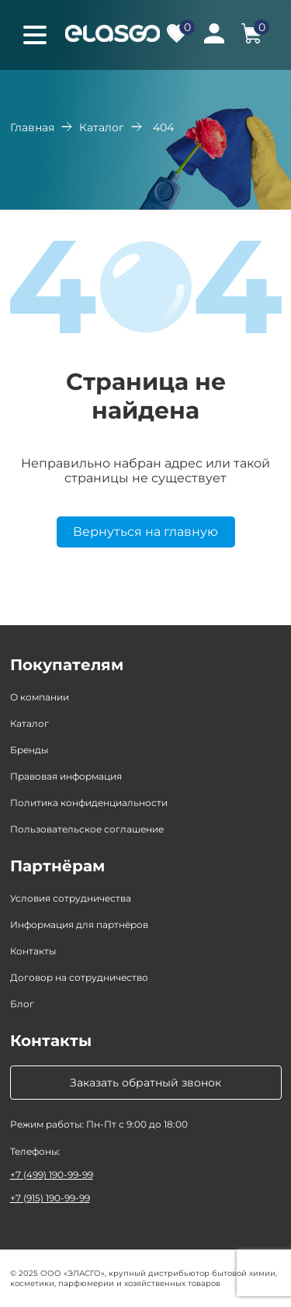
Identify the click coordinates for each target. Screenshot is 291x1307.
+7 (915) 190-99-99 (50, 1198)
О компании (39, 697)
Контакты (33, 951)
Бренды (29, 750)
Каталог (101, 127)
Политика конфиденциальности (89, 802)
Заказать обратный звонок (145, 1083)
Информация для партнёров (79, 924)
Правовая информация (66, 776)
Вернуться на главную (145, 531)
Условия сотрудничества (70, 898)
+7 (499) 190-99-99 (51, 1174)
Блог (22, 1004)
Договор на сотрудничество (79, 977)
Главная (32, 127)
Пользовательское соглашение (87, 829)
